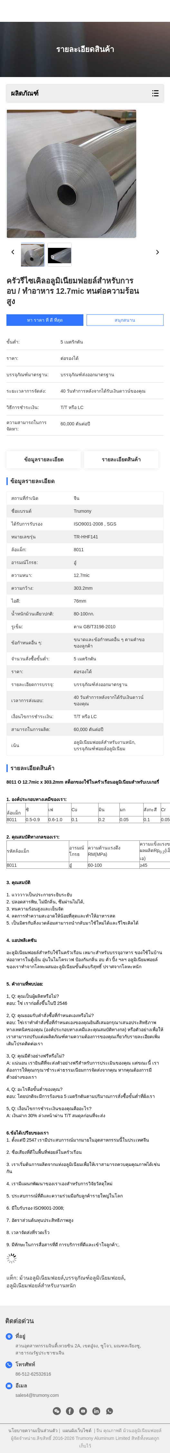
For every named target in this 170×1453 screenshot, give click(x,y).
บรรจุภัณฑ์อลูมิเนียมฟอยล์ (94, 1278)
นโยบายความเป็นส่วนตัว (33, 1430)
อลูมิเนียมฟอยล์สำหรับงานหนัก (41, 1285)
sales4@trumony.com (37, 1395)
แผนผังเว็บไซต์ (76, 1430)
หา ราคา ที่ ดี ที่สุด (50, 320)
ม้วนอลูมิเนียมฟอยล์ (41, 1278)
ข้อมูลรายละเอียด (43, 459)
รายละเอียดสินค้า (121, 459)
